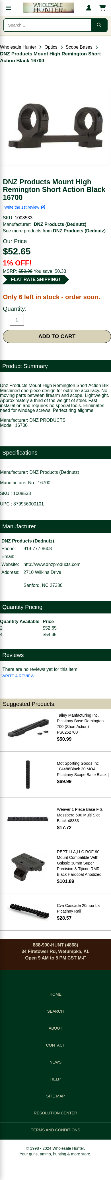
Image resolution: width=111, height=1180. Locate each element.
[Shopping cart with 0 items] (102, 8)
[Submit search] (99, 25)
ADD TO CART (57, 336)
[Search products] (47, 25)
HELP (55, 1079)
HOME (55, 994)
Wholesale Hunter (18, 47)
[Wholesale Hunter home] (48, 8)
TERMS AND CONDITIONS (55, 1130)
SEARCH (55, 1011)
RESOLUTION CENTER (55, 1113)
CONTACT (55, 1045)
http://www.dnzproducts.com (52, 564)
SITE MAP (55, 1096)
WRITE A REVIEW (17, 676)
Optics (50, 47)
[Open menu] (8, 8)
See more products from (54, 230)
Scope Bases (79, 47)
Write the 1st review (24, 207)
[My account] (89, 8)
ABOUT (55, 1028)
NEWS (55, 1062)
